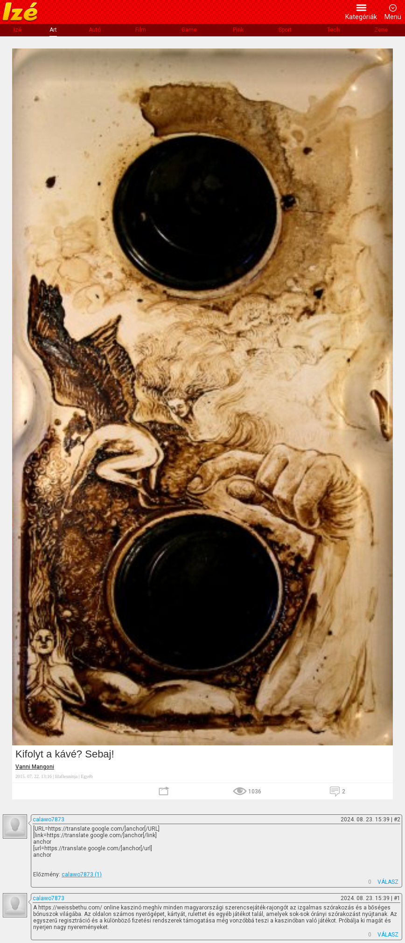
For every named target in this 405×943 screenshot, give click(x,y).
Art (53, 30)
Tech (333, 30)
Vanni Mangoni (34, 767)
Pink (238, 30)
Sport (285, 30)
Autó (95, 30)
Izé (17, 30)
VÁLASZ (387, 882)
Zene (381, 30)
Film (140, 30)
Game (189, 30)
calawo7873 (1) (82, 874)
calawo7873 (48, 819)
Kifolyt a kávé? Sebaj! (64, 754)
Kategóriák (361, 17)
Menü (392, 17)
